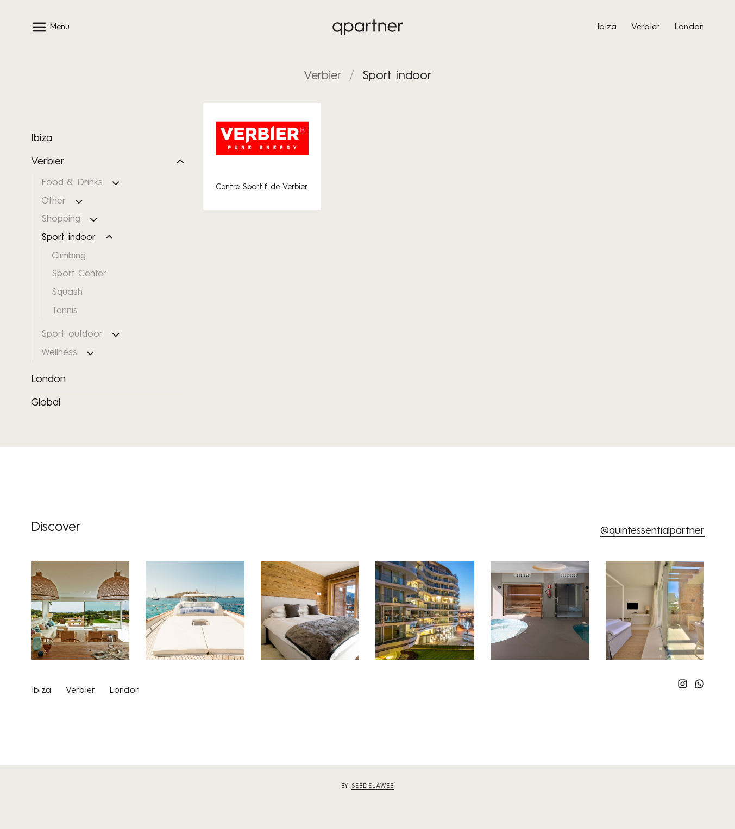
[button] (50, 27)
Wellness (59, 352)
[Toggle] (180, 162)
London (689, 27)
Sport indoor (68, 237)
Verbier (645, 27)
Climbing (69, 256)
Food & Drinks (72, 182)
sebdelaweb (372, 786)
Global (45, 402)
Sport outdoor (72, 334)
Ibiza (607, 27)
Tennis (65, 310)
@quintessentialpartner (652, 531)
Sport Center (79, 274)
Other (53, 201)
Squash (67, 292)
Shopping (60, 219)
